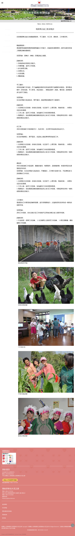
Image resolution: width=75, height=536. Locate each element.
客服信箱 (4, 514)
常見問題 (4, 507)
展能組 (43, 24)
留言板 (4, 518)
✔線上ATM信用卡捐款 (10, 480)
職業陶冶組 (49, 24)
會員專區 (4, 504)
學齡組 (39, 24)
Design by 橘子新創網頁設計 (8, 534)
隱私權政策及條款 (7, 511)
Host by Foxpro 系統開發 (20, 534)
